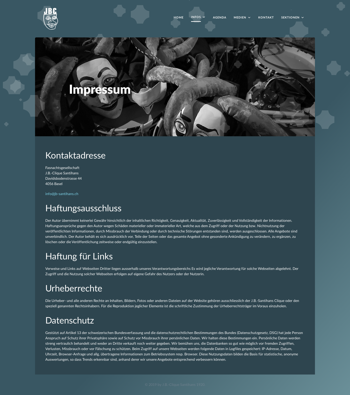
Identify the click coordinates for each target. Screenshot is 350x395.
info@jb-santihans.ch (61, 194)
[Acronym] (51, 18)
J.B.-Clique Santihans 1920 (183, 385)
